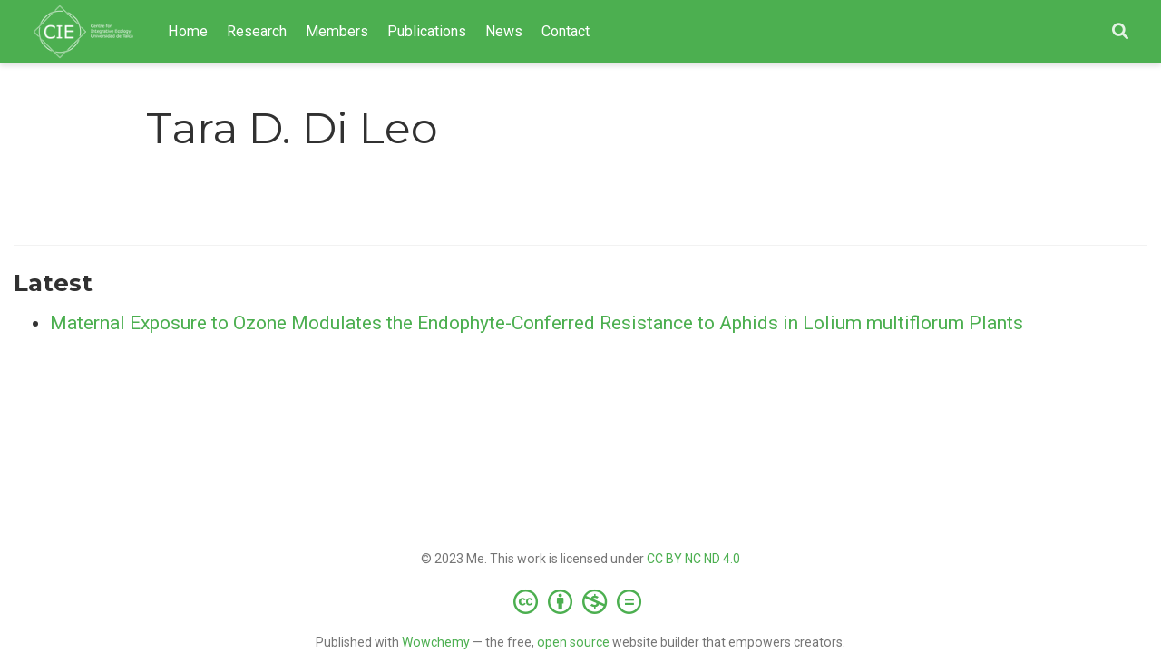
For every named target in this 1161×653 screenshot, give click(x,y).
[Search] (1120, 32)
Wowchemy (436, 642)
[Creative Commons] (581, 601)
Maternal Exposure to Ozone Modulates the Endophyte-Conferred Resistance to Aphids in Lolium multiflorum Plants (536, 323)
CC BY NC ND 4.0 (693, 558)
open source (573, 642)
